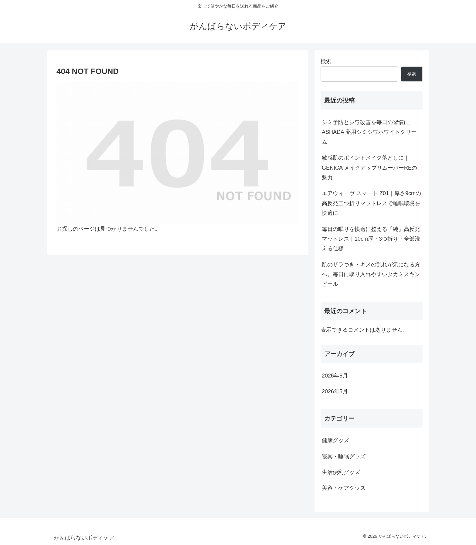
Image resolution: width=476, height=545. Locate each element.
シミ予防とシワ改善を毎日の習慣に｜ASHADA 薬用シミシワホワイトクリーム (369, 132)
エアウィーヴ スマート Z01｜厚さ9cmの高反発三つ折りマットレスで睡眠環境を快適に (371, 203)
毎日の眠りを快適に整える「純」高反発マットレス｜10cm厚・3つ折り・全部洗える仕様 (371, 239)
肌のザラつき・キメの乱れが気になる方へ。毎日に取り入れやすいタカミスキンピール (371, 274)
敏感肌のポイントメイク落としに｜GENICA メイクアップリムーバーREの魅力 (369, 168)
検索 (326, 61)
